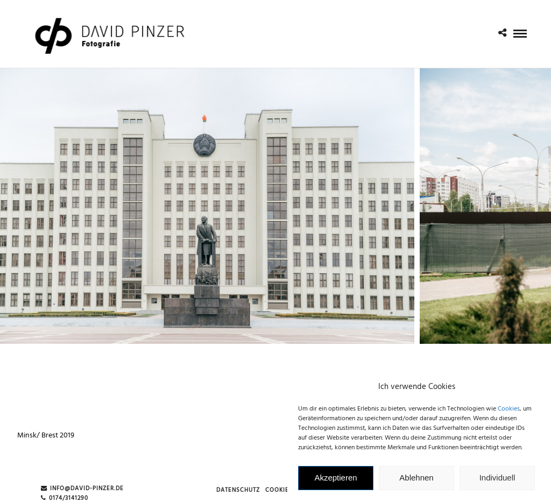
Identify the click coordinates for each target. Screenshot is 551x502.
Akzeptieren (335, 481)
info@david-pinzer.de (82, 488)
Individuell (497, 481)
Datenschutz (238, 490)
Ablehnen (416, 481)
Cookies (509, 412)
